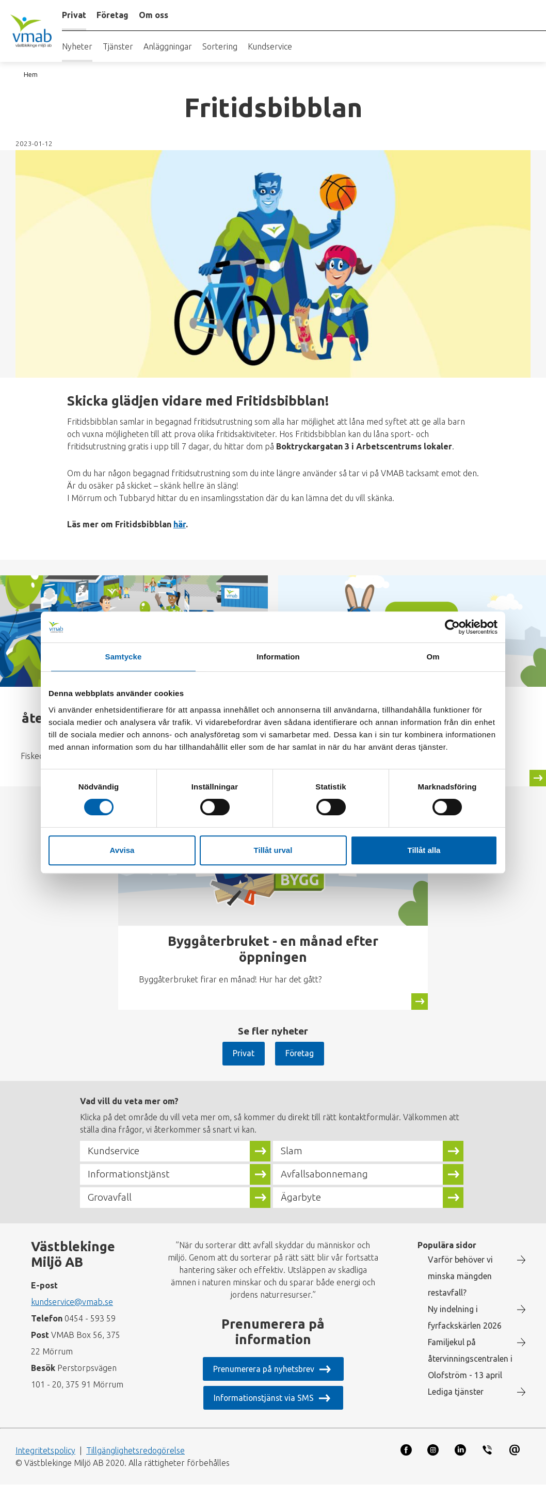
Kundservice (270, 46)
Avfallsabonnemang (324, 1174)
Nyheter (77, 46)
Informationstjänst (129, 1174)
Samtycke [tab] (123, 656)
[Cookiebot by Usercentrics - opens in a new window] (452, 627)
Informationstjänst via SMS (264, 1397)
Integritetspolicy (45, 1450)
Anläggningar (167, 46)
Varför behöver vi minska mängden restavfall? (460, 1276)
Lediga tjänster (456, 1391)
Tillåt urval (273, 850)
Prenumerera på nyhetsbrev (263, 1369)
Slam (291, 1151)
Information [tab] (278, 656)
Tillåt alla (424, 850)
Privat (243, 1053)
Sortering (219, 46)
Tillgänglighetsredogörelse (135, 1450)
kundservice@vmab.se (72, 1301)
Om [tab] (432, 656)
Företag (299, 1053)
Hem (31, 74)
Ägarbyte (301, 1197)
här (179, 524)
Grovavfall (110, 1197)
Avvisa (122, 850)
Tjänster (118, 46)
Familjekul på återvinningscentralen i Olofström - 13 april (470, 1358)
